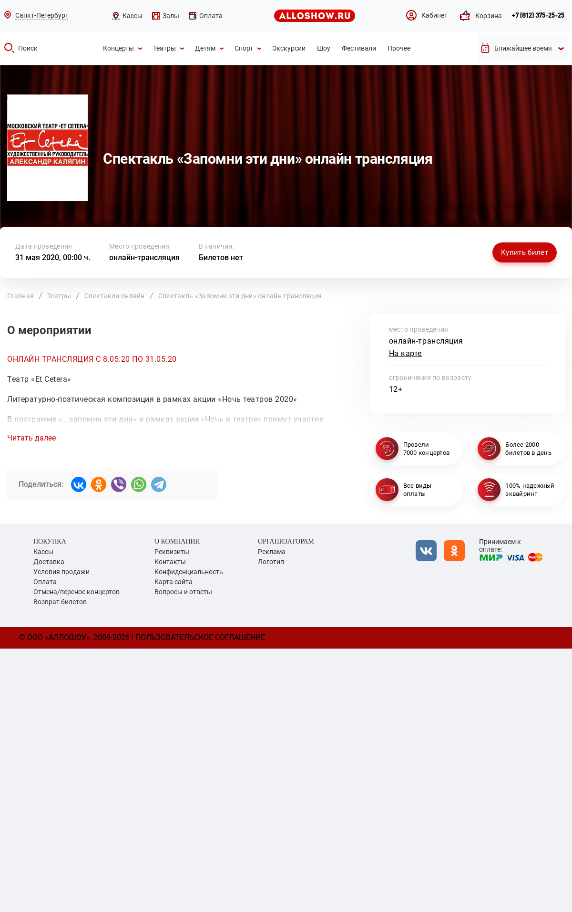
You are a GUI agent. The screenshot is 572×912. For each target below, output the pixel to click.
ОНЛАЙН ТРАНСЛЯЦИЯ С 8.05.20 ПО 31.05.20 (92, 359)
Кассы (43, 552)
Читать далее (31, 438)
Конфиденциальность (188, 572)
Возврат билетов (60, 602)
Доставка (48, 562)
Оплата (45, 582)
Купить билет (524, 252)
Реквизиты (171, 552)
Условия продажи (61, 572)
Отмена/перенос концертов (76, 592)
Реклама (272, 552)
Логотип (271, 562)
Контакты (170, 562)
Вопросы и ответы (183, 592)
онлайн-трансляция (144, 257)
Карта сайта (173, 582)
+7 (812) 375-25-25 (537, 15)
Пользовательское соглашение (200, 637)
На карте (405, 353)
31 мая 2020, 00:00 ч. (52, 257)
